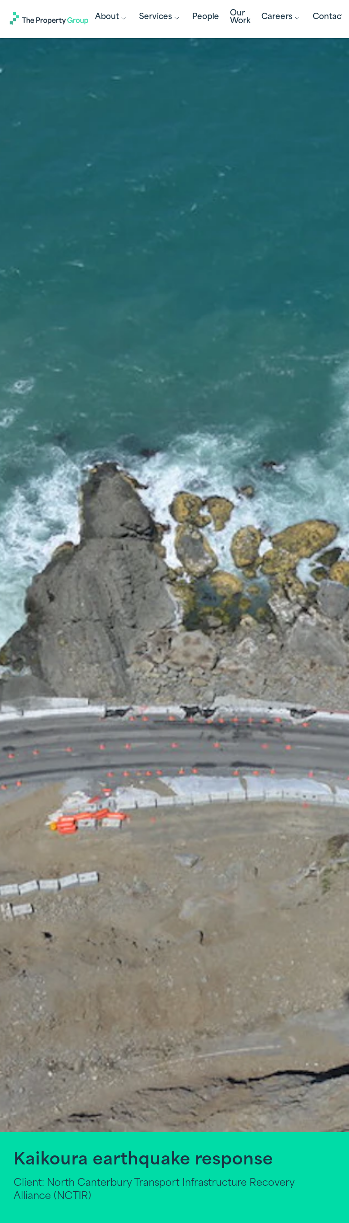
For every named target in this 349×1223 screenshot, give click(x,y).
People (205, 17)
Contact (328, 17)
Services (160, 18)
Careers (281, 18)
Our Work (240, 17)
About (111, 18)
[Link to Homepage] (49, 20)
